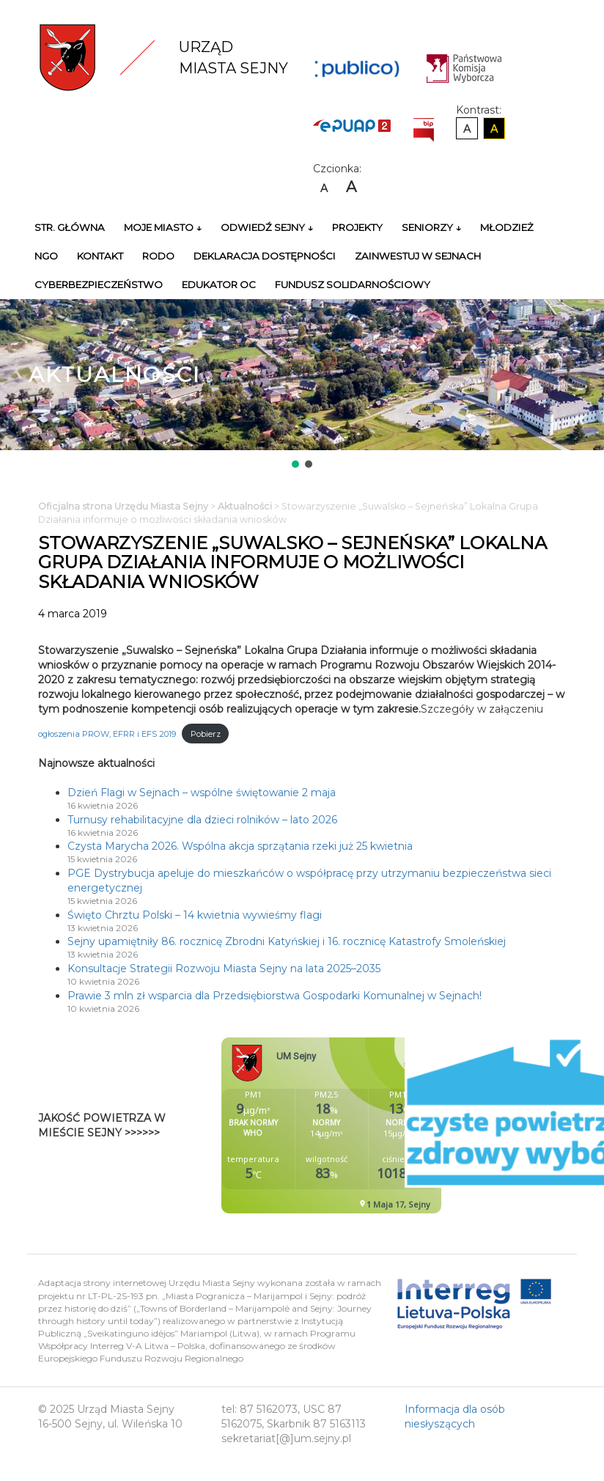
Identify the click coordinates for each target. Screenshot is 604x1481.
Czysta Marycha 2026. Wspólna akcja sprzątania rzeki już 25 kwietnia (240, 846)
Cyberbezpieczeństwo (98, 284)
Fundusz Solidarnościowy (352, 284)
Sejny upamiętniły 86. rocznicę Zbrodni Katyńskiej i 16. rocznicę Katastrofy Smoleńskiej (286, 941)
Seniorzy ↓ (431, 227)
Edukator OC (219, 284)
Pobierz (206, 734)
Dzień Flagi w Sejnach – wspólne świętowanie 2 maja (201, 792)
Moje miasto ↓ (163, 227)
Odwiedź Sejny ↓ (267, 227)
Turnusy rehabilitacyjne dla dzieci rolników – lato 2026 (202, 819)
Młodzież (507, 227)
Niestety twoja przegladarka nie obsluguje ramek (368, 1125)
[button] (295, 464)
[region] (302, 385)
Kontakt (100, 256)
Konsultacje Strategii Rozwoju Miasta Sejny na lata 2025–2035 (223, 968)
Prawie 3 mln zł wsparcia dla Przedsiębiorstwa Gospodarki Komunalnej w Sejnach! (274, 995)
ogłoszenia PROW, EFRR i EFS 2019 (107, 734)
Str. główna (69, 227)
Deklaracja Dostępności (265, 256)
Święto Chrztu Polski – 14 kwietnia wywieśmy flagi (194, 915)
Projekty (357, 227)
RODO (158, 256)
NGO (46, 256)
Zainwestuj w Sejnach (418, 256)
